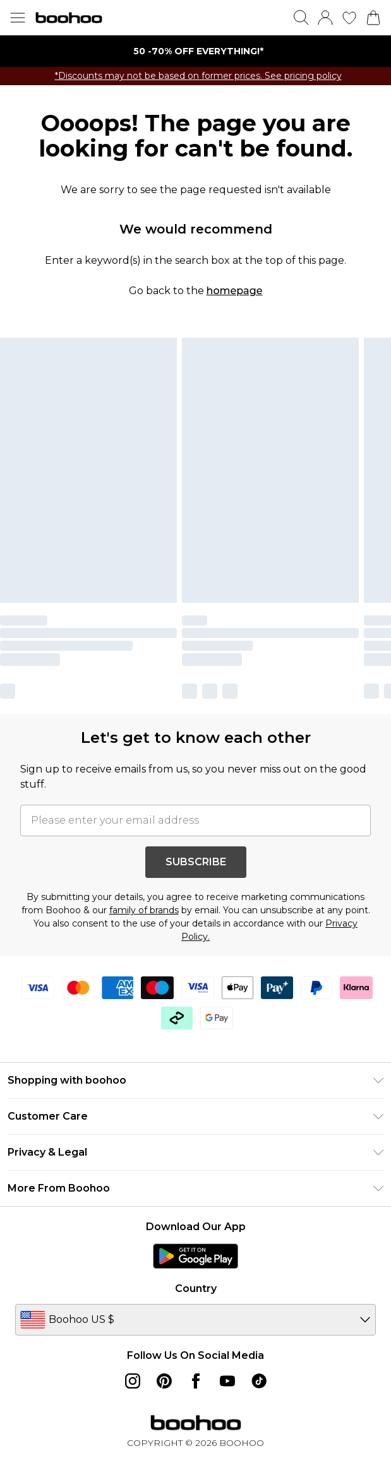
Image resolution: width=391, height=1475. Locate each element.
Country (196, 1288)
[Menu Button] (17, 17)
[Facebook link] (195, 1381)
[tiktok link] (259, 1381)
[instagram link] (132, 1381)
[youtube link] (227, 1381)
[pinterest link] (164, 1381)
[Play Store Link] (195, 1256)
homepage (235, 291)
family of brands (144, 910)
